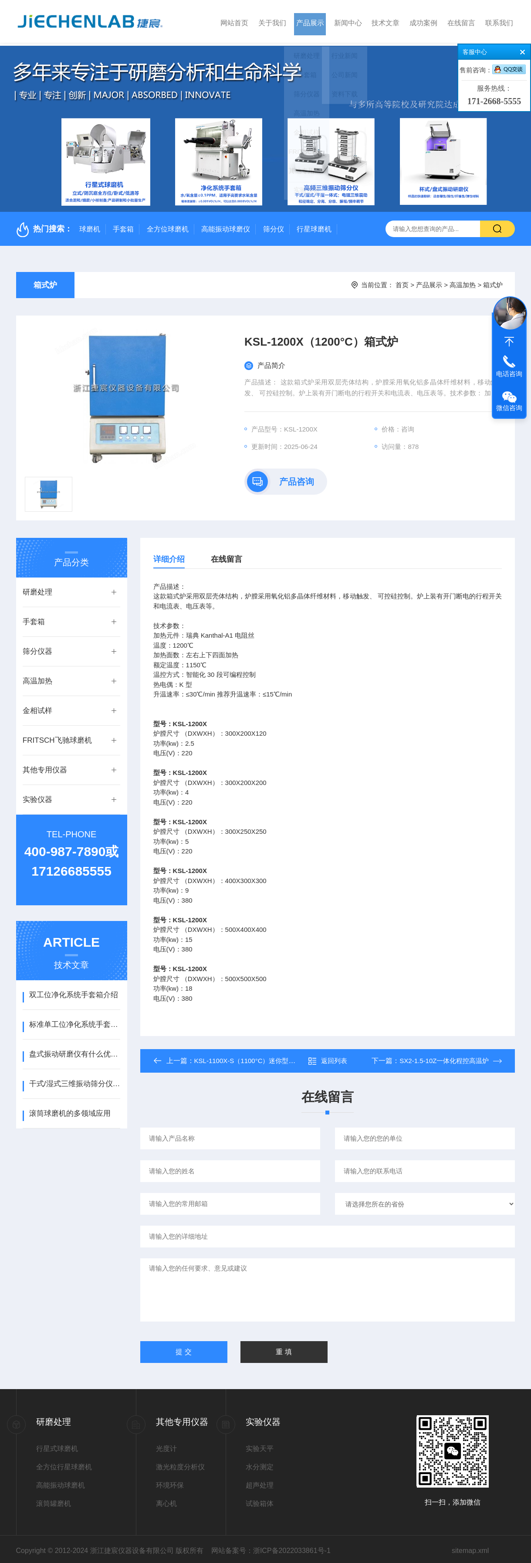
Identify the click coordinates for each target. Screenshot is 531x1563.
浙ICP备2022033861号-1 (292, 1547)
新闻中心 (348, 21)
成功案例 (423, 21)
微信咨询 (509, 407)
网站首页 (234, 21)
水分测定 (260, 1464)
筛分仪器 (37, 648)
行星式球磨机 (57, 1445)
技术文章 (385, 21)
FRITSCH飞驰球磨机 (57, 737)
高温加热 (463, 281)
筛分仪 (273, 226)
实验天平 (260, 1445)
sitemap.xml (470, 1547)
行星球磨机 (314, 226)
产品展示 (310, 21)
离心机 (166, 1500)
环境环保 (170, 1482)
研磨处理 (37, 589)
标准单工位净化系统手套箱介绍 (74, 1021)
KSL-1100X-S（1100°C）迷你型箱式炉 (251, 1057)
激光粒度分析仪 (180, 1464)
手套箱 (123, 226)
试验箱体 (260, 1500)
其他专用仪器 (45, 767)
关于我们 (272, 21)
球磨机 (89, 226)
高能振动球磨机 (60, 1482)
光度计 (166, 1445)
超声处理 (260, 1482)
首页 (402, 281)
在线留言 (461, 21)
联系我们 (499, 21)
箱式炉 (45, 282)
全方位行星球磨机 (64, 1464)
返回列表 (327, 1057)
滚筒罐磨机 (53, 1500)
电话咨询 (509, 373)
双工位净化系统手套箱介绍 (73, 992)
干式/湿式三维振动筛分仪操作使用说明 (74, 1081)
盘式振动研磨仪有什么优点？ (74, 1051)
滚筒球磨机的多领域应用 (70, 1110)
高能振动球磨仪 (225, 226)
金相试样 (37, 707)
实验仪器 (37, 796)
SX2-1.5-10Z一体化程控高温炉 (444, 1057)
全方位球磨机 (168, 226)
